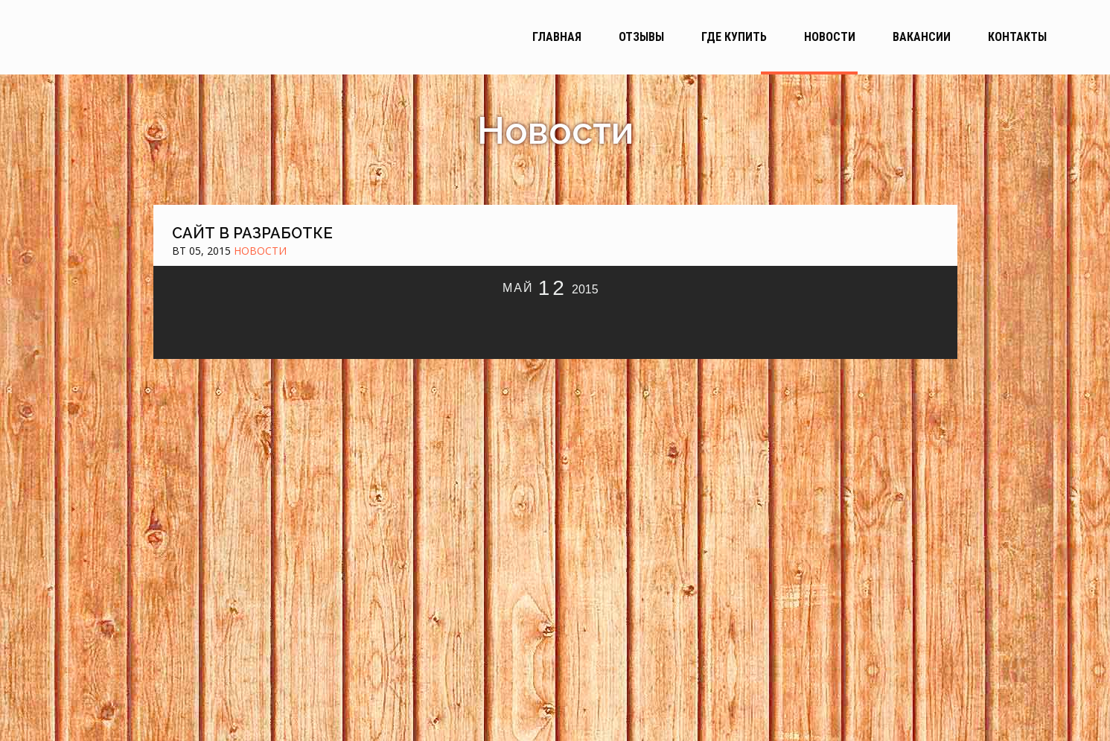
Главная (556, 37)
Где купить (734, 37)
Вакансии (922, 37)
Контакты (1017, 37)
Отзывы (641, 37)
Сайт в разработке (252, 233)
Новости (829, 37)
